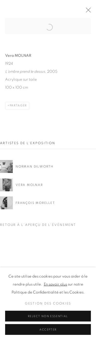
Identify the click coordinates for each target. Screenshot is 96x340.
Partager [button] (18, 110)
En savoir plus (55, 329)
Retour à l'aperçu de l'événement (38, 225)
